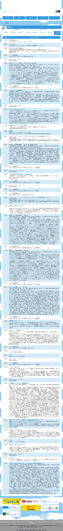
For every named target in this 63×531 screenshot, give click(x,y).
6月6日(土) (20, 32)
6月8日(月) (35, 32)
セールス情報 (51, 521)
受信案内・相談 (15, 521)
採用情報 (30, 521)
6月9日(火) (42, 32)
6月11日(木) (57, 33)
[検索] (12, 11)
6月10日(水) (50, 33)
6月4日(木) (5, 32)
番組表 (19, 17)
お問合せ (40, 521)
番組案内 (31, 17)
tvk (17, 530)
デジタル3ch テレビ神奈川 (31, 4)
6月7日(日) (27, 32)
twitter (59, 11)
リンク (35, 521)
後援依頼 (45, 521)
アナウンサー (43, 17)
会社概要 (2, 521)
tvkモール (54, 17)
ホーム (2, 22)
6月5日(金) (13, 32)
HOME (8, 17)
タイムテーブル (23, 521)
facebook (57, 11)
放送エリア (8, 521)
